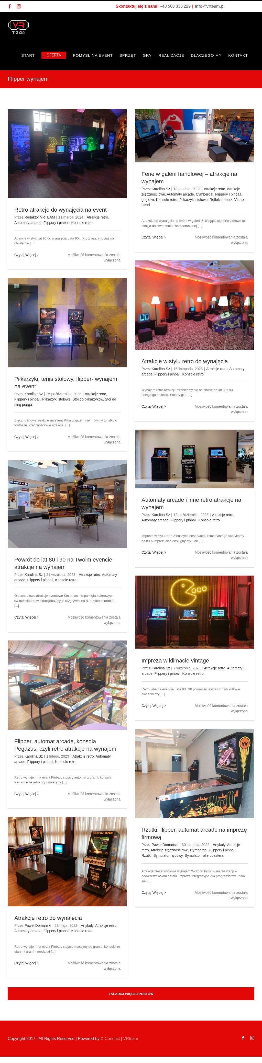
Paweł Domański (165, 845)
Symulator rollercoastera (204, 855)
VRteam (130, 1038)
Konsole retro (82, 223)
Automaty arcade (27, 223)
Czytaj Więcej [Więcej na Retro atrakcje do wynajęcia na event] (25, 255)
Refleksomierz (221, 200)
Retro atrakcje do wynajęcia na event (60, 210)
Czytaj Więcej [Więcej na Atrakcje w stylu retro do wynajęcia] (152, 406)
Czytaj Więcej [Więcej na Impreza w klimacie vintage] (152, 706)
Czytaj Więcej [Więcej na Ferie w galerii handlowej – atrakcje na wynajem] (152, 237)
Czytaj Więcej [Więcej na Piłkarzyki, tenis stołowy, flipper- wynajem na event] (25, 437)
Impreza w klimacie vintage (176, 660)
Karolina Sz (161, 189)
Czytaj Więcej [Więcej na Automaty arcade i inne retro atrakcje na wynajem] (152, 552)
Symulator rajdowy (168, 855)
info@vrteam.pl (210, 6)
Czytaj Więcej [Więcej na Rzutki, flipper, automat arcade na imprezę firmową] (152, 892)
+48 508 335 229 (175, 6)
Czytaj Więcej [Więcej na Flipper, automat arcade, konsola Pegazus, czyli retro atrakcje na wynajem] (25, 794)
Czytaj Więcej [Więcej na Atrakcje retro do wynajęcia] (25, 963)
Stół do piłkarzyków (87, 399)
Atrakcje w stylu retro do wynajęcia (184, 361)
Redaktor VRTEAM (40, 217)
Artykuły (219, 845)
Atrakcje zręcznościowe (169, 850)
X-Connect (110, 1038)
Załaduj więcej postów (131, 994)
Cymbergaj (204, 194)
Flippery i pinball (56, 223)
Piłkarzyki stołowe (193, 200)
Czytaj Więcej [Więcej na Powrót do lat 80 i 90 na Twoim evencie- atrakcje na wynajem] (25, 617)
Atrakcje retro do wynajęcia (48, 918)
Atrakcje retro (97, 217)
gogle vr (147, 200)
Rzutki (146, 855)
